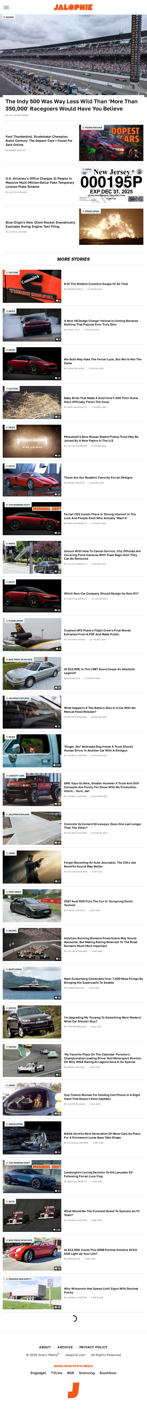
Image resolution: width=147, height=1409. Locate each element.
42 (59, 842)
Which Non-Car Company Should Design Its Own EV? (101, 593)
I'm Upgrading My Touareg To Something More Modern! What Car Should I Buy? (102, 1019)
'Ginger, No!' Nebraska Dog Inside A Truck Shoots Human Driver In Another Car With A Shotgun (98, 748)
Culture (13, 272)
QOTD (11, 466)
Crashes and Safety (20, 1279)
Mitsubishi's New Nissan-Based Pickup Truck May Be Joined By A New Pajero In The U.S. (101, 438)
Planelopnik (16, 620)
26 (59, 494)
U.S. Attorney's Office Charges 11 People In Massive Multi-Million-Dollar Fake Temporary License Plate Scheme (40, 182)
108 (58, 765)
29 (59, 803)
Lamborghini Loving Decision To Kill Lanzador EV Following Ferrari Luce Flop (98, 1174)
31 (59, 726)
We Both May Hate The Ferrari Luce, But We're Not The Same (103, 361)
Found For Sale (93, 127)
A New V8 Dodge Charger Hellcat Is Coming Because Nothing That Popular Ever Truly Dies (101, 322)
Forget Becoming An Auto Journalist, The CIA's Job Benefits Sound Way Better (100, 864)
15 (59, 378)
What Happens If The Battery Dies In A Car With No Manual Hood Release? (100, 709)
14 (59, 1152)
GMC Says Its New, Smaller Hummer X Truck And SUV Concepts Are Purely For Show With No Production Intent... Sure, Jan (101, 787)
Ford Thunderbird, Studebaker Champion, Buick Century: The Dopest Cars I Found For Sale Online (39, 141)
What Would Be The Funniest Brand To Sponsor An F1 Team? (102, 1213)
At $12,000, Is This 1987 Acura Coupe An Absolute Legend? (99, 671)
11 (59, 416)
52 (59, 1307)
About (45, 1347)
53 (59, 532)
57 (59, 1191)
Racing (10, 17)
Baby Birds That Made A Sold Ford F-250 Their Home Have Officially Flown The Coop (101, 400)
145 (58, 1229)
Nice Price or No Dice (20, 659)
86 (59, 1113)
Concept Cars (16, 775)
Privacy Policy (93, 1347)
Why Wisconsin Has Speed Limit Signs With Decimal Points (101, 1290)
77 (59, 687)
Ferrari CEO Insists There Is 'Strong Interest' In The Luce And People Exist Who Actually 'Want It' (100, 516)
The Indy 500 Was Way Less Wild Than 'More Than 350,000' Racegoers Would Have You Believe (71, 105)
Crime (88, 169)
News (12, 311)
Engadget (38, 1373)
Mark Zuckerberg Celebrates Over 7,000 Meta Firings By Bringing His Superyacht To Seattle (103, 980)
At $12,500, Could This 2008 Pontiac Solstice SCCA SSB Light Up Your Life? (100, 1251)
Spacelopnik (92, 211)
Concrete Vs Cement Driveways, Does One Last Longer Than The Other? (102, 826)
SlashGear (108, 1373)
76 (59, 997)
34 (59, 571)
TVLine (56, 1373)
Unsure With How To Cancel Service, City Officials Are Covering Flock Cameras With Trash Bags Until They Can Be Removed (102, 555)
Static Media (48, 1355)
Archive (65, 1347)
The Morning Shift (19, 504)
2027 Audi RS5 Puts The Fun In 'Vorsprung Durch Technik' (98, 903)
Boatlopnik (15, 969)
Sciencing (87, 1373)
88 (59, 610)
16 (59, 455)
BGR (70, 1373)
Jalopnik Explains (19, 698)
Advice (12, 1008)
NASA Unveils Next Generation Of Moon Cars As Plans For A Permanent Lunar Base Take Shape (102, 1135)
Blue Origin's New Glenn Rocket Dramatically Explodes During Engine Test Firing (40, 224)
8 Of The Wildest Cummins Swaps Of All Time (96, 284)
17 (59, 881)
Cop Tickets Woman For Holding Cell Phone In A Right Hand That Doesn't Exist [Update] (102, 1097)
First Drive (15, 892)
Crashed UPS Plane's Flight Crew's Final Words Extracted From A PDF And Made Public (97, 632)
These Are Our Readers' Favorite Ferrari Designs (98, 477)
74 (59, 1268)
